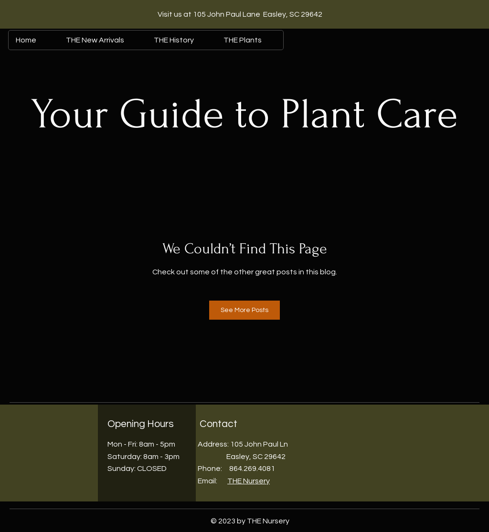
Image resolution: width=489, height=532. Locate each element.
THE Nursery (248, 481)
